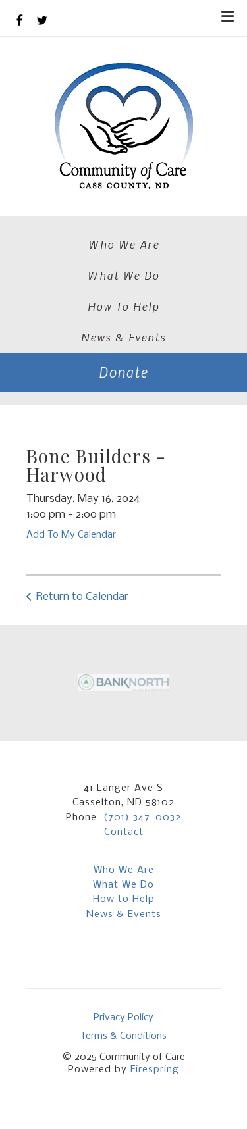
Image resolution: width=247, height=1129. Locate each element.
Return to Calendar (82, 597)
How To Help (123, 306)
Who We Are (123, 244)
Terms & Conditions (123, 1036)
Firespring (154, 1070)
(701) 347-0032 (142, 818)
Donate (123, 372)
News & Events (123, 337)
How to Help (124, 899)
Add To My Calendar (71, 535)
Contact (124, 832)
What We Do (123, 275)
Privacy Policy (123, 1018)
